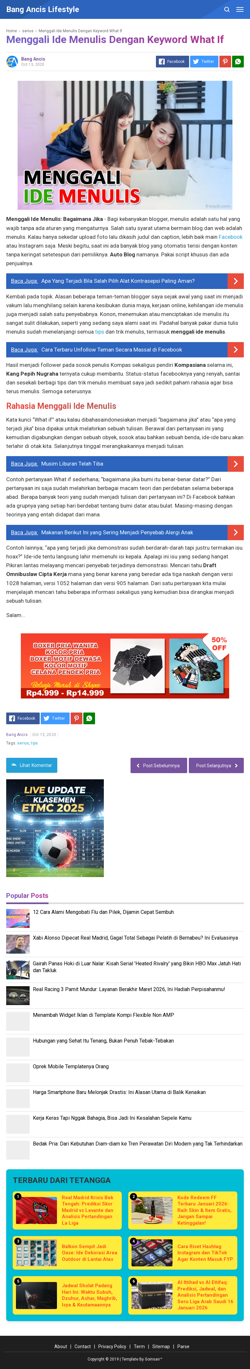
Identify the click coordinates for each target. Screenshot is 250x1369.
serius (23, 743)
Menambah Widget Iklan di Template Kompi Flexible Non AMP (103, 1015)
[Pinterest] (225, 61)
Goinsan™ (153, 1359)
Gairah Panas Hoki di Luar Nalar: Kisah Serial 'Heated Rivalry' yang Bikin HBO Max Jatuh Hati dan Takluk (137, 966)
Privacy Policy (112, 1346)
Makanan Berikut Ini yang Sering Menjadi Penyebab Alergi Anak (117, 532)
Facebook (231, 237)
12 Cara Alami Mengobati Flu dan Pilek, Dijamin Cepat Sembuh (103, 912)
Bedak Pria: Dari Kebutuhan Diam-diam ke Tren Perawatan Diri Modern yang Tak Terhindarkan (138, 1144)
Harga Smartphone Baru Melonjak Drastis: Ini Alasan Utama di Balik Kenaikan (119, 1092)
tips (99, 331)
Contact (83, 1346)
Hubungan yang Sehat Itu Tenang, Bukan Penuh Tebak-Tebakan (103, 1041)
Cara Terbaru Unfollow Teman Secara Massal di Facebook (111, 349)
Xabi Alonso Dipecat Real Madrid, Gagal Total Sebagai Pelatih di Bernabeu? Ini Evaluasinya (135, 938)
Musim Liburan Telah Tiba (72, 463)
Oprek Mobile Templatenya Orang (71, 1066)
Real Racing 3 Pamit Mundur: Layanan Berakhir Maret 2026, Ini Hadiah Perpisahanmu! (129, 989)
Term (139, 1346)
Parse (183, 1346)
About (60, 1346)
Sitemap (161, 1346)
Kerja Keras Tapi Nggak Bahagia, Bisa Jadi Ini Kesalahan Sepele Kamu (112, 1118)
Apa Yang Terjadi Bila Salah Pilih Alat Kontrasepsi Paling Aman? (118, 281)
